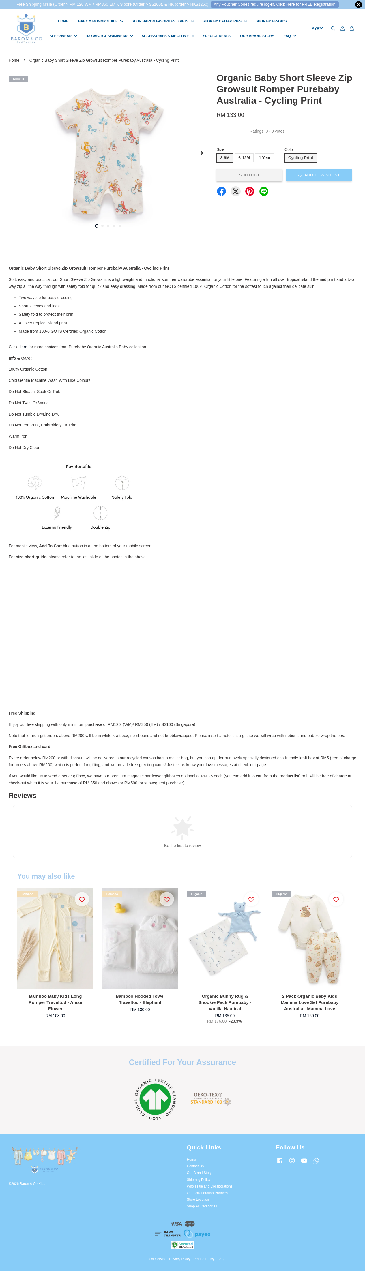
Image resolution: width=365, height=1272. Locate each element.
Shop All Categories (202, 1208)
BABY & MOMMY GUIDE (101, 22)
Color (289, 150)
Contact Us (195, 1168)
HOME (63, 22)
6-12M (244, 159)
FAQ (290, 37)
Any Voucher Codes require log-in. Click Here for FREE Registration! (275, 4)
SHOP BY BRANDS (271, 22)
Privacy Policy (179, 1260)
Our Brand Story (199, 1174)
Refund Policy (203, 1260)
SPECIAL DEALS (217, 37)
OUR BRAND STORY (257, 37)
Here (22, 348)
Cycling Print (300, 159)
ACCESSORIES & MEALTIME (167, 37)
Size (220, 150)
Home (14, 61)
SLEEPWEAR (63, 37)
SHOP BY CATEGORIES (225, 22)
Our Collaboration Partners (207, 1194)
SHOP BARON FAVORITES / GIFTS (163, 22)
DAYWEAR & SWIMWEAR (109, 37)
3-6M (224, 159)
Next (200, 154)
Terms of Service (153, 1260)
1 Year (265, 159)
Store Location (198, 1201)
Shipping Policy (198, 1181)
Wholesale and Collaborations (210, 1187)
